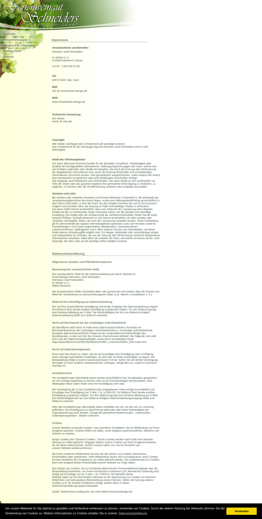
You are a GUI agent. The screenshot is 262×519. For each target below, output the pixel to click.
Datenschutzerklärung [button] (133, 513)
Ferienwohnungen (15, 40)
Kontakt (8, 56)
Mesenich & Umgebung (19, 45)
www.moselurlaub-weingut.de (68, 101)
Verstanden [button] (242, 511)
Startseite (9, 34)
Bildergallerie (12, 51)
